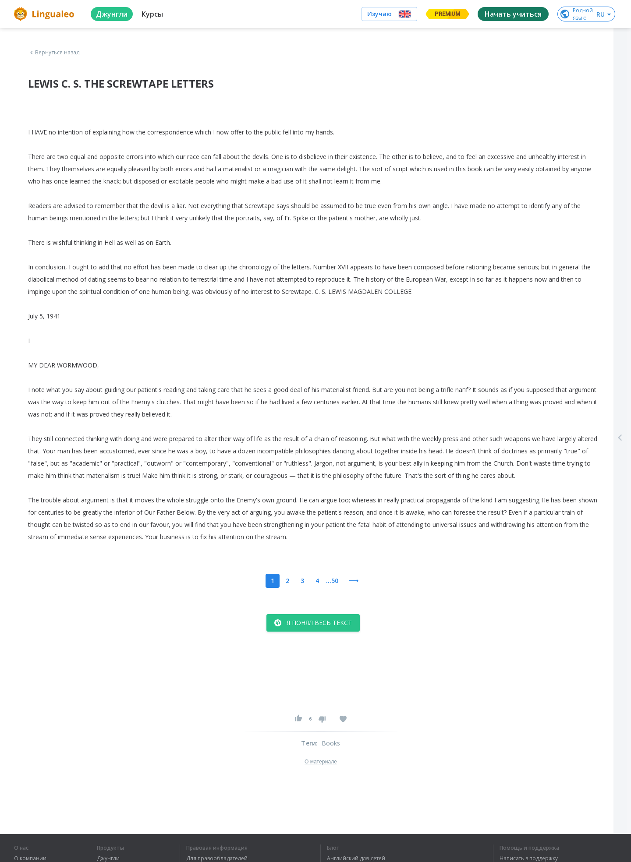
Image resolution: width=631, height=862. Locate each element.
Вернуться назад (54, 52)
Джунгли (108, 858)
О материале (321, 762)
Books (331, 743)
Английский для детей (356, 858)
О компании (30, 858)
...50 (332, 580)
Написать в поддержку (529, 858)
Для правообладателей (217, 858)
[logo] (45, 14)
